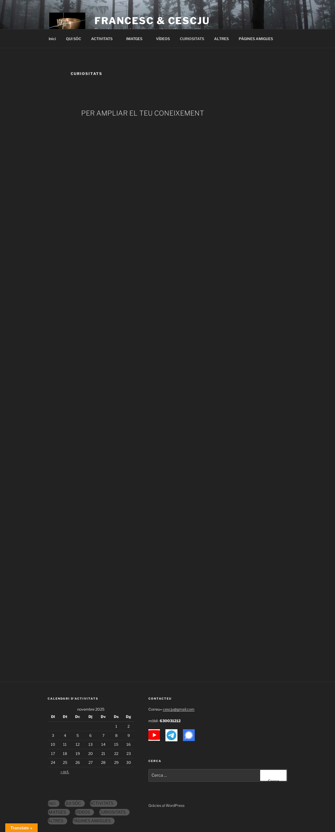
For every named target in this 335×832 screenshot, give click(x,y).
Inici (52, 38)
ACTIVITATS (104, 38)
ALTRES (221, 38)
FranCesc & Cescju (152, 20)
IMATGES (136, 38)
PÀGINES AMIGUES (256, 38)
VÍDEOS (163, 38)
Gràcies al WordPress (166, 805)
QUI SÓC (73, 38)
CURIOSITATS (192, 38)
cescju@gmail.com (178, 709)
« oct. (64, 771)
